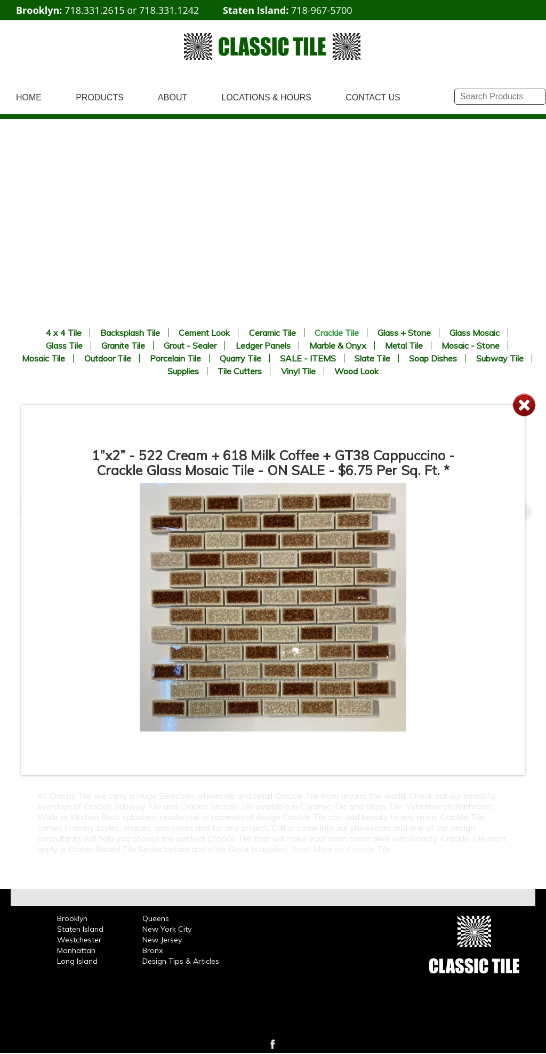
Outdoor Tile (107, 358)
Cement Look (204, 332)
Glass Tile (64, 345)
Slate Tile (372, 358)
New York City (166, 929)
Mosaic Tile (43, 358)
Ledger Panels (263, 345)
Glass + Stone (404, 332)
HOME (29, 97)
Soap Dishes (433, 358)
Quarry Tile (240, 358)
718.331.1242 (169, 10)
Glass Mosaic (474, 332)
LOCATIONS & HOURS (266, 97)
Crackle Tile (337, 332)
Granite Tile (123, 345)
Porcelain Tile (175, 358)
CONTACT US (373, 97)
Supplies (183, 371)
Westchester (79, 940)
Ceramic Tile (272, 332)
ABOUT (172, 97)
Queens (155, 918)
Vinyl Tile (298, 371)
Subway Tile (500, 358)
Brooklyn (72, 918)
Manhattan (76, 950)
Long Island (77, 961)
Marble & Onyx (337, 345)
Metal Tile (404, 345)
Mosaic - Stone (470, 345)
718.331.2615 (94, 10)
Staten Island (80, 929)
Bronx (152, 950)
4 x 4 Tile (64, 332)
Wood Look (356, 371)
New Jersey (162, 940)
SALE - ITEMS (308, 358)
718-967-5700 (321, 10)
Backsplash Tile (130, 332)
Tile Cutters (240, 371)
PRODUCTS (100, 97)
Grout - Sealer (190, 345)
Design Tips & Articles (180, 961)
